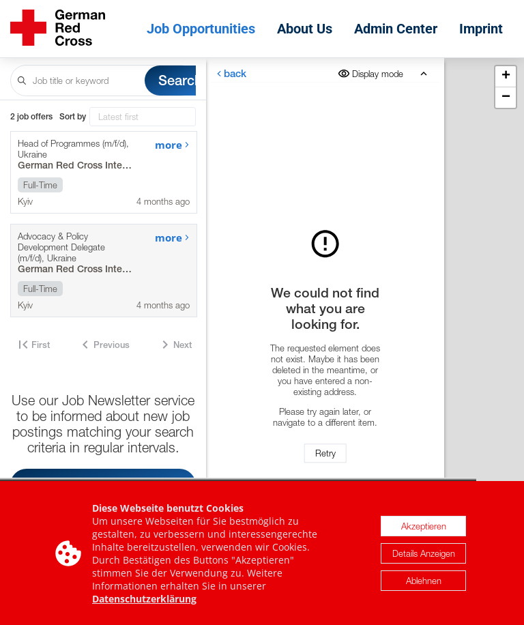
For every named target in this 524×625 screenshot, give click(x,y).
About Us (304, 28)
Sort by (72, 116)
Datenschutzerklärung (144, 601)
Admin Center (395, 28)
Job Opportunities (201, 28)
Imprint (481, 28)
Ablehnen (423, 583)
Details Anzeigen (423, 556)
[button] (505, 76)
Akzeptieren (423, 528)
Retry (325, 453)
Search (180, 80)
